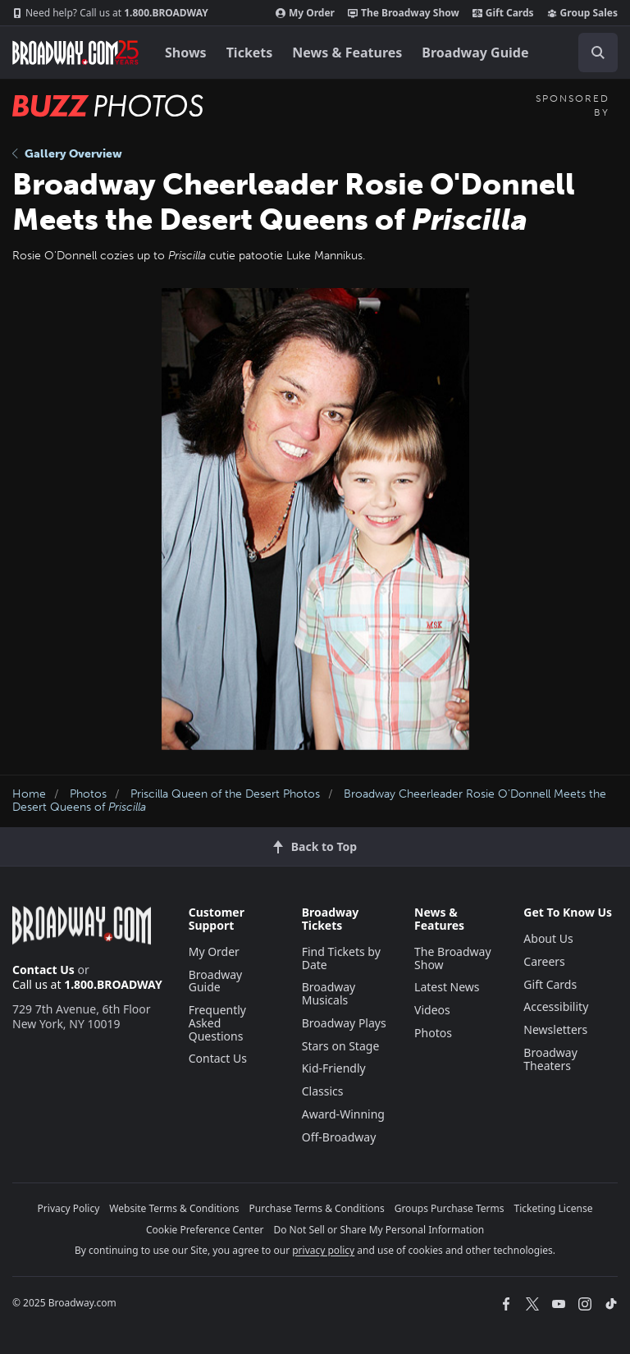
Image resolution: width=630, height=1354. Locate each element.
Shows (186, 52)
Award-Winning (343, 1114)
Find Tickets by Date (341, 958)
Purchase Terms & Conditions (317, 1208)
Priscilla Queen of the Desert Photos (225, 794)
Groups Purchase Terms (449, 1208)
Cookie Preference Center (205, 1230)
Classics (323, 1091)
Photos (88, 794)
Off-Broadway (339, 1137)
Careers (543, 961)
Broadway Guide (475, 52)
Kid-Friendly (334, 1068)
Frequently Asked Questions (217, 1023)
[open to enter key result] (598, 52)
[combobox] (591, 52)
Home (29, 794)
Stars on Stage (341, 1046)
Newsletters (555, 1029)
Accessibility (555, 1006)
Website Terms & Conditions (174, 1208)
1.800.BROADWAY (110, 13)
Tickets (249, 52)
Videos (432, 1010)
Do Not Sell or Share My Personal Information (378, 1230)
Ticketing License (553, 1208)
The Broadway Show (403, 13)
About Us (548, 938)
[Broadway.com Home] (75, 52)
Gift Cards (503, 13)
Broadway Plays (344, 1023)
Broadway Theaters (550, 1059)
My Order (305, 13)
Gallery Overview (67, 154)
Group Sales (582, 13)
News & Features (347, 52)
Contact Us (43, 969)
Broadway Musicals (329, 993)
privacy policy (323, 1250)
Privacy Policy (69, 1208)
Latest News (447, 987)
